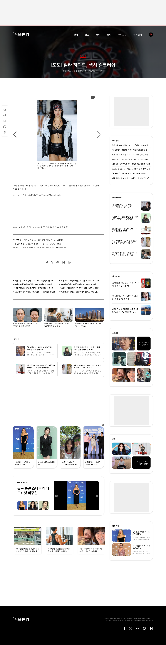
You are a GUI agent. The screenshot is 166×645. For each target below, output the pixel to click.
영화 (109, 34)
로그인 (151, 618)
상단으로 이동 (4, 132)
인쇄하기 (4, 126)
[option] (57, 134)
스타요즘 (122, 34)
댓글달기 (4, 121)
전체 (76, 34)
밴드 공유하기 (69, 262)
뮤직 (98, 34)
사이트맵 (145, 618)
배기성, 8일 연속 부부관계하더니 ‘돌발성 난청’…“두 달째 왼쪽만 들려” (40, 247)
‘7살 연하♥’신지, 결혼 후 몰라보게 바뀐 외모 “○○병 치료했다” (38, 243)
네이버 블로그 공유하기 (63, 262)
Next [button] (97, 496)
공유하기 (4, 115)
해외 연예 (115, 526)
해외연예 (137, 34)
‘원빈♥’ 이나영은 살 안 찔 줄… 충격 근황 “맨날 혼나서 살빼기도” (38, 240)
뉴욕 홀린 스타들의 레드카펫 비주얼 (33, 490)
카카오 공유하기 (57, 262)
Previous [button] (56, 496)
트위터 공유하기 (52, 262)
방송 (87, 34)
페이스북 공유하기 (47, 262)
